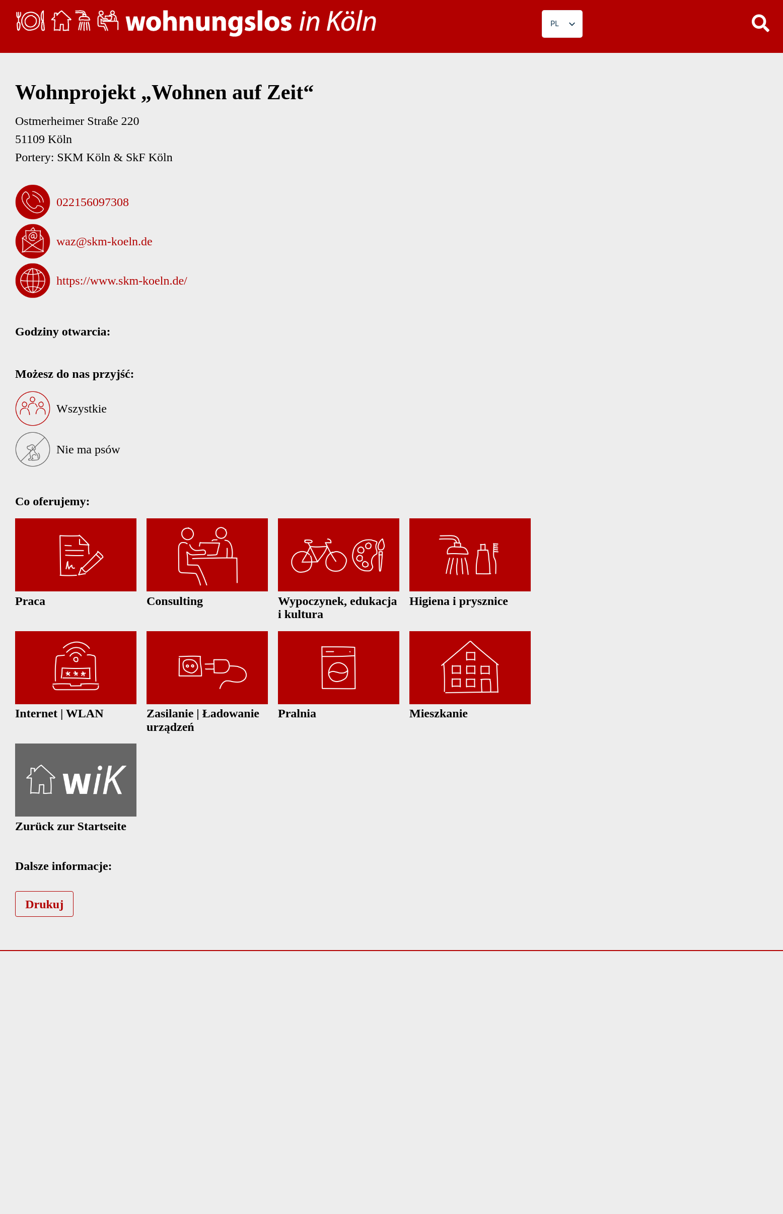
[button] (760, 22)
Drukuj (44, 904)
